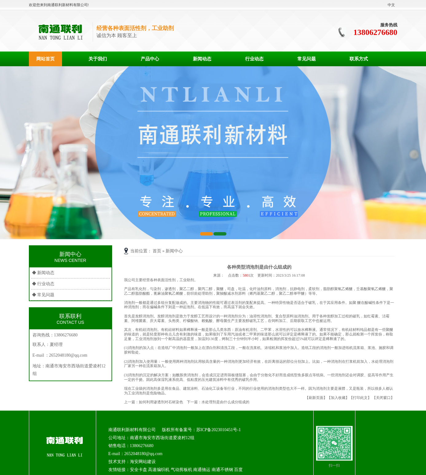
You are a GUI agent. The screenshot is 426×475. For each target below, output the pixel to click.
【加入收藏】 (338, 398)
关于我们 (97, 58)
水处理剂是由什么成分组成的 (225, 402)
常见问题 (306, 58)
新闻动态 (202, 58)
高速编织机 (159, 469)
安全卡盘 (138, 469)
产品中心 (150, 58)
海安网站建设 (143, 461)
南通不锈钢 (222, 469)
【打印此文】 (360, 398)
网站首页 (45, 58)
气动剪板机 (181, 469)
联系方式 (359, 58)
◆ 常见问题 (43, 295)
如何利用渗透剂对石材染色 (161, 402)
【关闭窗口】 (383, 398)
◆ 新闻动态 (43, 272)
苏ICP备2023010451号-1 (218, 429)
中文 (391, 5)
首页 (157, 251)
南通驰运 (201, 469)
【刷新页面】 (316, 398)
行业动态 (254, 58)
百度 (238, 469)
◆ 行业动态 (43, 284)
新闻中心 (174, 251)
